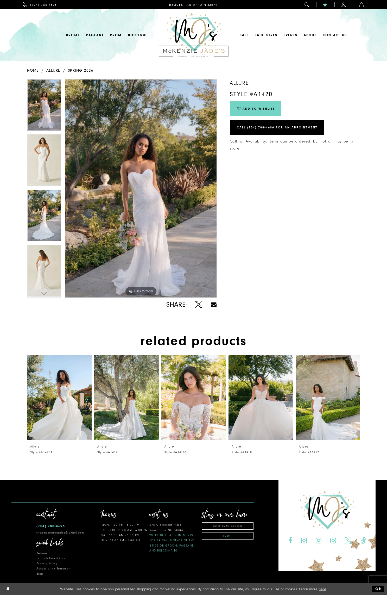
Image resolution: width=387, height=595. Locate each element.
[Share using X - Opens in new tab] (198, 304)
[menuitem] (40, 4)
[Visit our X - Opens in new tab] (348, 540)
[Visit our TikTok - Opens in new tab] (363, 540)
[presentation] (59, 397)
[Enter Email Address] (227, 526)
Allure (53, 70)
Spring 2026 (80, 70)
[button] (307, 4)
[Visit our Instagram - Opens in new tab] (304, 540)
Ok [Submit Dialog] (378, 589)
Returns (42, 553)
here (322, 589)
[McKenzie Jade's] (194, 35)
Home (33, 70)
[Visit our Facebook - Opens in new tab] (290, 540)
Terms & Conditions (50, 558)
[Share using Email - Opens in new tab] (214, 304)
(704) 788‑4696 (50, 526)
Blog (39, 573)
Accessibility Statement (54, 568)
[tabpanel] (44, 106)
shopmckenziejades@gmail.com (60, 532)
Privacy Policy (47, 563)
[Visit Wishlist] (325, 4)
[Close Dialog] (8, 588)
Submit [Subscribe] (228, 536)
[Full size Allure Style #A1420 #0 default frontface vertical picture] (141, 188)
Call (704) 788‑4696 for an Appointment (277, 127)
